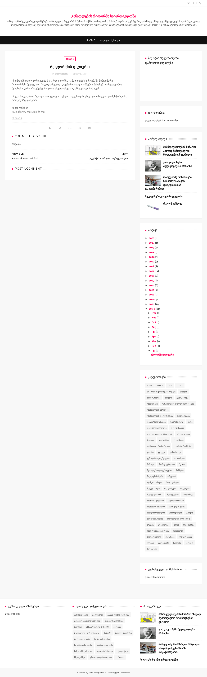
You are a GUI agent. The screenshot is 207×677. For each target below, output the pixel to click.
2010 (152, 304)
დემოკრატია (183, 416)
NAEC (150, 385)
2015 (152, 280)
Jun (154, 331)
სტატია (150, 524)
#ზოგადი (17, 118)
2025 (152, 238)
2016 (152, 275)
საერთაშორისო (176, 500)
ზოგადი (70, 58)
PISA (170, 385)
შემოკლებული (154, 537)
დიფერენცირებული (156, 428)
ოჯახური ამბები (154, 482)
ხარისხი (177, 543)
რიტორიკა (188, 494)
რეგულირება (153, 488)
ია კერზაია (178, 440)
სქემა (176, 524)
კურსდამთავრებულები (158, 458)
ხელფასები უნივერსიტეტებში (163, 196)
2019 (152, 261)
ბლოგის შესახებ (110, 40)
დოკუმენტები (177, 428)
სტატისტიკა (163, 524)
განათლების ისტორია (158, 410)
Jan (154, 350)
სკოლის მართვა (155, 518)
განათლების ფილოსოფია (160, 416)
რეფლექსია (173, 494)
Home (91, 40)
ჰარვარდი (152, 549)
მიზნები (179, 470)
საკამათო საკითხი (156, 506)
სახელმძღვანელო (156, 512)
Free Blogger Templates (118, 672)
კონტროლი (175, 452)
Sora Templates (96, 672)
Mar (154, 341)
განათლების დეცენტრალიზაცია (178, 403)
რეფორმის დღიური (162, 354)
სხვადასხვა (188, 524)
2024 (152, 242)
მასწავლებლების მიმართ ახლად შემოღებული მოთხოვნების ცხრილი (179, 150)
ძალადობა (163, 543)
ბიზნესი (183, 391)
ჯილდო (189, 543)
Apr (154, 336)
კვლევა (161, 452)
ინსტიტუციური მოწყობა (158, 446)
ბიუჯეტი (168, 397)
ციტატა (150, 543)
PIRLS (160, 385)
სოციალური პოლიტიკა (178, 518)
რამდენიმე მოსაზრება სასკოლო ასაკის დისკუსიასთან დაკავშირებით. (179, 648)
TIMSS (180, 385)
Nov (154, 317)
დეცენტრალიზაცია (156, 422)
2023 (152, 247)
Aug (154, 327)
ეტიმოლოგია (183, 434)
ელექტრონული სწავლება (159, 434)
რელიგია (185, 488)
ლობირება (179, 458)
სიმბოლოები (175, 512)
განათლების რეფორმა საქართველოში (103, 16)
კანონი (150, 452)
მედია (182, 464)
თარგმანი (164, 440)
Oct (154, 322)
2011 (151, 299)
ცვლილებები (185, 537)
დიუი (190, 422)
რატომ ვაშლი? (172, 203)
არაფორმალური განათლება (161, 391)
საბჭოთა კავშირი (155, 500)
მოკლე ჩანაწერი (155, 476)
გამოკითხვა (182, 397)
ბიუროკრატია (153, 397)
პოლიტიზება (172, 482)
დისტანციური (176, 422)
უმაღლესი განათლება (158, 531)
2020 (152, 256)
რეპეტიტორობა (154, 494)
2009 (152, 308)
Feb (154, 345)
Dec (154, 312)
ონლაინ (172, 476)
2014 (152, 285)
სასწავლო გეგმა (177, 506)
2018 (152, 266)
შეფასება (169, 537)
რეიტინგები (170, 488)
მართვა (150, 464)
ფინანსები (178, 531)
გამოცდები (152, 403)
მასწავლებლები (167, 464)
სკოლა (189, 512)
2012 (152, 294)
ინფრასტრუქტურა (183, 446)
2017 (152, 271)
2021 (152, 252)
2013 (152, 289)
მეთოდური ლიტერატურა (159, 470)
